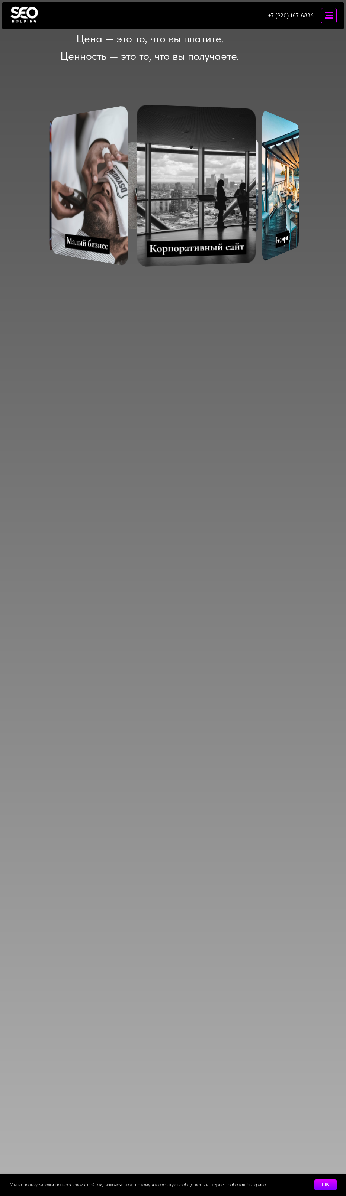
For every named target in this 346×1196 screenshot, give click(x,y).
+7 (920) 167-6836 (291, 15)
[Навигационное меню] (329, 15)
